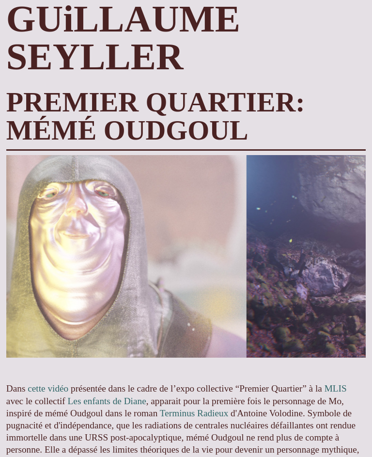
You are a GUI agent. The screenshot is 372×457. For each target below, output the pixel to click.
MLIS (336, 388)
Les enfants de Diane (107, 401)
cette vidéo (48, 388)
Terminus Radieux (194, 413)
